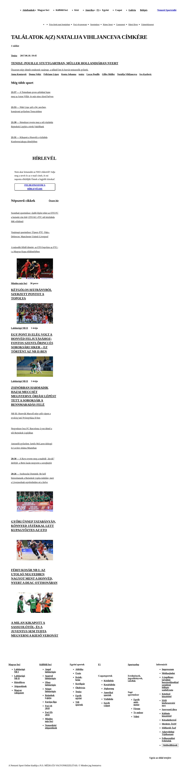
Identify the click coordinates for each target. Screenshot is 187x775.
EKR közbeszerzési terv (168, 703)
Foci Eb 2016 (49, 713)
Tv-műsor (138, 712)
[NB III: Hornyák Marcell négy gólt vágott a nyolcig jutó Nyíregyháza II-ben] (35, 416)
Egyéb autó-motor (137, 702)
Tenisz (14, 55)
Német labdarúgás (50, 690)
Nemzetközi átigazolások (51, 726)
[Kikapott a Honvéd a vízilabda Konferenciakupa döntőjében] (35, 139)
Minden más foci (19, 283)
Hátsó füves (133, 24)
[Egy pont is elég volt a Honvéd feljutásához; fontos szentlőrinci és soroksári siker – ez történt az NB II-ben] (35, 323)
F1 (98, 10)
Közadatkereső (169, 720)
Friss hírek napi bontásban (59, 24)
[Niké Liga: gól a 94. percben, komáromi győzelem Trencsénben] (35, 109)
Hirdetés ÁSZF (169, 724)
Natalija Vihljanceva (127, 74)
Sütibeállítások (170, 745)
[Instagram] (164, 654)
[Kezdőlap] (8, 10)
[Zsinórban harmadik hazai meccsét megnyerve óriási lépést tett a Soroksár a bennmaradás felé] (35, 376)
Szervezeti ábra (169, 709)
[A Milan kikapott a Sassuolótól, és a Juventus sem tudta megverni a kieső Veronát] (35, 612)
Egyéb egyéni (78, 696)
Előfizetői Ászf (169, 728)
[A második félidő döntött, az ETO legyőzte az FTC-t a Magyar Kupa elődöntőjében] (35, 249)
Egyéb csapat (107, 704)
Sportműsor (94, 24)
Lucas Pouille (93, 74)
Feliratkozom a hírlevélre (34, 187)
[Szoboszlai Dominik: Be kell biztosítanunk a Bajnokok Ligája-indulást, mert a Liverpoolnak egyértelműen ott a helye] (35, 478)
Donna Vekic (35, 74)
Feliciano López (51, 74)
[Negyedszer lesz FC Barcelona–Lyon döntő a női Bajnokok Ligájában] (35, 431)
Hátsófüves (19, 682)
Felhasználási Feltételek (168, 739)
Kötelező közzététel (167, 695)
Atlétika (79, 669)
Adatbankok (29, 10)
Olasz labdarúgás (50, 683)
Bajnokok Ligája (50, 696)
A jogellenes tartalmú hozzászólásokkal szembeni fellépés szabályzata (170, 683)
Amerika (89, 10)
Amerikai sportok (108, 693)
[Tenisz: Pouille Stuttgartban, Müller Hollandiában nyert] (93, 66)
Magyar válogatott (19, 691)
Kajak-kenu (78, 678)
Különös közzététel (167, 714)
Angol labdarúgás (50, 670)
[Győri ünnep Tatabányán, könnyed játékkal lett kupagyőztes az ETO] (35, 511)
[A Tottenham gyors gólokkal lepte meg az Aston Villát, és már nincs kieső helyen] (35, 94)
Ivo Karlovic (145, 74)
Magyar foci (14, 664)
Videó (136, 716)
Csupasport (120, 24)
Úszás (78, 673)
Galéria (132, 10)
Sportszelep (133, 664)
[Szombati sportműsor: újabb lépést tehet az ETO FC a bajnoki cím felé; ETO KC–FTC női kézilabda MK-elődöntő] (35, 217)
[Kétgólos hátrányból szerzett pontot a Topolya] (35, 278)
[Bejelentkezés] (144, 10)
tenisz (81, 74)
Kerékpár (80, 684)
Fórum (137, 708)
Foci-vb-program (80, 24)
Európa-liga (51, 702)
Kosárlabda (109, 684)
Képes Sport (108, 24)
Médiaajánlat (168, 673)
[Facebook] (170, 654)
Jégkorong (109, 688)
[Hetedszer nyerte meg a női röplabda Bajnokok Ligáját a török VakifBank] (35, 124)
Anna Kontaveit (18, 74)
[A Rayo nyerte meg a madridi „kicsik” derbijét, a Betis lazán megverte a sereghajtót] (35, 461)
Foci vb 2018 (48, 707)
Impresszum (168, 669)
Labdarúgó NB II (19, 328)
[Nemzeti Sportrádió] (165, 10)
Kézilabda (109, 680)
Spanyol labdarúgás (50, 677)
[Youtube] (176, 654)
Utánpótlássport (147, 24)
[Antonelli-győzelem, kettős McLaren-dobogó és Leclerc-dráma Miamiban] (35, 446)
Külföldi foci (45, 664)
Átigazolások (20, 686)
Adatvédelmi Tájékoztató (168, 733)
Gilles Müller (108, 74)
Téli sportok (79, 703)
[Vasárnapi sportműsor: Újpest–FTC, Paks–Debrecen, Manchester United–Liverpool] (35, 234)
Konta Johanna (68, 74)
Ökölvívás (80, 688)
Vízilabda (108, 699)
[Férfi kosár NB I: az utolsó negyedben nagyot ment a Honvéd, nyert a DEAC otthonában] (35, 559)
